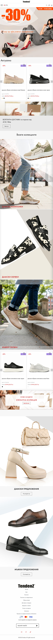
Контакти (26, 594)
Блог (26, 592)
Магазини (26, 611)
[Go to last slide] (2, 32)
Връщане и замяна (26, 605)
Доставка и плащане (26, 603)
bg (4, 5)
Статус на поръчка (26, 608)
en (7, 5)
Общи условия (26, 600)
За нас (26, 589)
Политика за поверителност (26, 597)
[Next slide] (50, 32)
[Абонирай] (37, 626)
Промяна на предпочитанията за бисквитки (26, 613)
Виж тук (7, 126)
